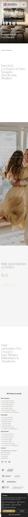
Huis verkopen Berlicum (8, 404)
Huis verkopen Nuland (7, 406)
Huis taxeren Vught (7, 441)
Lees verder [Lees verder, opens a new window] (18, 499)
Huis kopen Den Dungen (8, 427)
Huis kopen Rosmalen (7, 417)
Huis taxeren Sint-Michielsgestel (10, 445)
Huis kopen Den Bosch (7, 419)
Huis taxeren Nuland (7, 439)
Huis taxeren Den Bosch (8, 436)
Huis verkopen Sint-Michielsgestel (10, 412)
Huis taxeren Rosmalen (7, 434)
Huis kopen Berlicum (7, 421)
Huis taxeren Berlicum (7, 438)
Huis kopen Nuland (6, 423)
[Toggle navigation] (24, 4)
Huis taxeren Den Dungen (8, 443)
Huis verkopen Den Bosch (8, 402)
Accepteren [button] (9, 511)
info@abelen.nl (4, 458)
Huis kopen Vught (6, 425)
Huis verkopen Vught (7, 408)
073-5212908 (4, 456)
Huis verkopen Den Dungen (8, 410)
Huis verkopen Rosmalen (8, 401)
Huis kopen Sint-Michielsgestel (9, 428)
